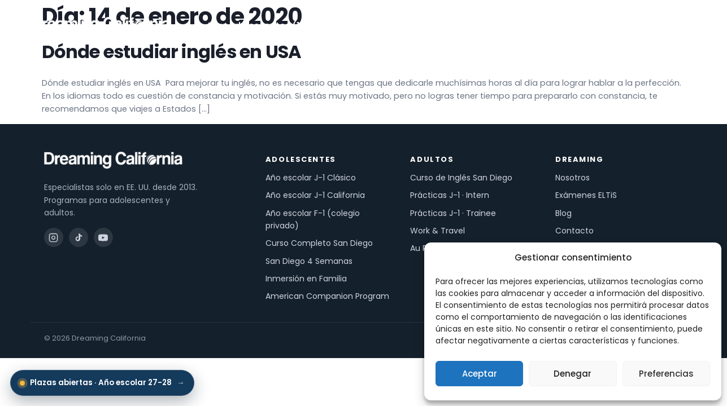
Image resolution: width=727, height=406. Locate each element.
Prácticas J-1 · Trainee (453, 213)
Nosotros (539, 25)
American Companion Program (327, 296)
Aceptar (479, 373)
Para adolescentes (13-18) (270, 25)
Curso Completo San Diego (319, 243)
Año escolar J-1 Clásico (310, 177)
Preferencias (666, 373)
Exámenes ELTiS (586, 195)
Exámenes (479, 25)
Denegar (572, 373)
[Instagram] (53, 237)
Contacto (574, 230)
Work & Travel (437, 230)
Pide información (646, 25)
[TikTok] (78, 237)
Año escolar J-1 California (315, 195)
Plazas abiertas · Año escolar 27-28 (102, 383)
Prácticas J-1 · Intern (449, 195)
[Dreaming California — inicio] (101, 25)
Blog (563, 213)
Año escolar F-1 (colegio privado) (312, 219)
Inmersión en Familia (306, 278)
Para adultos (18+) (394, 25)
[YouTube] (103, 237)
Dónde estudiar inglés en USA (172, 51)
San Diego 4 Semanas (308, 261)
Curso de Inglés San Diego (461, 177)
